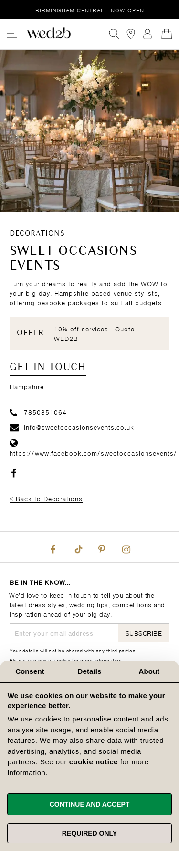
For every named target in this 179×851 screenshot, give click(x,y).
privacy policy (54, 659)
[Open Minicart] (167, 33)
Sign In (147, 34)
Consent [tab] (29, 671)
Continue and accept (90, 804)
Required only (89, 833)
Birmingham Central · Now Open (89, 9)
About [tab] (149, 671)
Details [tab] (90, 671)
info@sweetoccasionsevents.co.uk (72, 426)
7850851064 (38, 412)
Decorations (37, 234)
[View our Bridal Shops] (131, 33)
